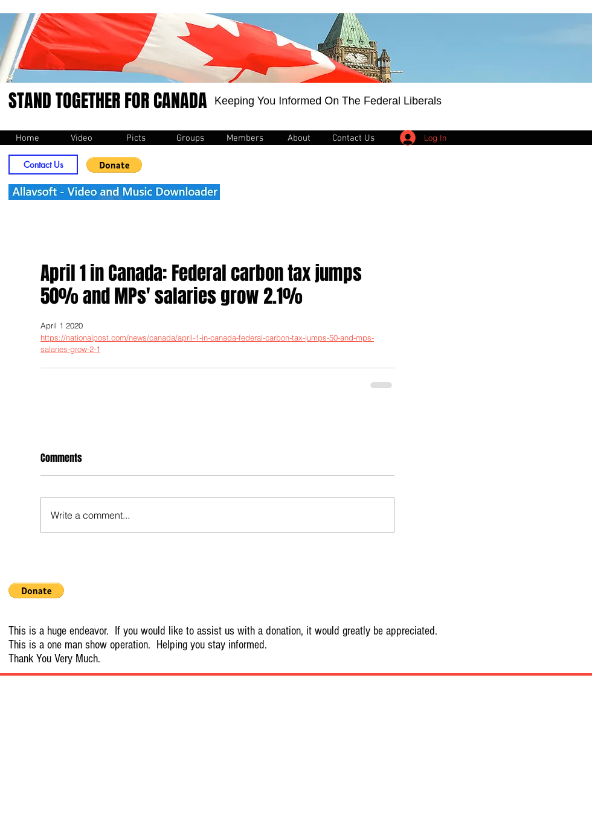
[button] (114, 165)
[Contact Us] (43, 164)
